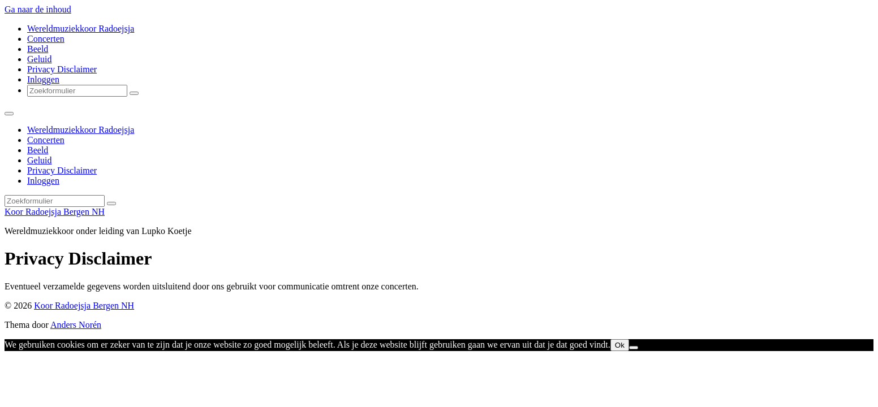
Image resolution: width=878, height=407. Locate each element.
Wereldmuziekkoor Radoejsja (80, 28)
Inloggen (43, 79)
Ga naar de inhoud (38, 9)
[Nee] (633, 347)
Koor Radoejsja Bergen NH (55, 212)
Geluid (39, 59)
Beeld (37, 49)
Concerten (45, 39)
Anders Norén (75, 325)
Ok (620, 345)
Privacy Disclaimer (62, 69)
